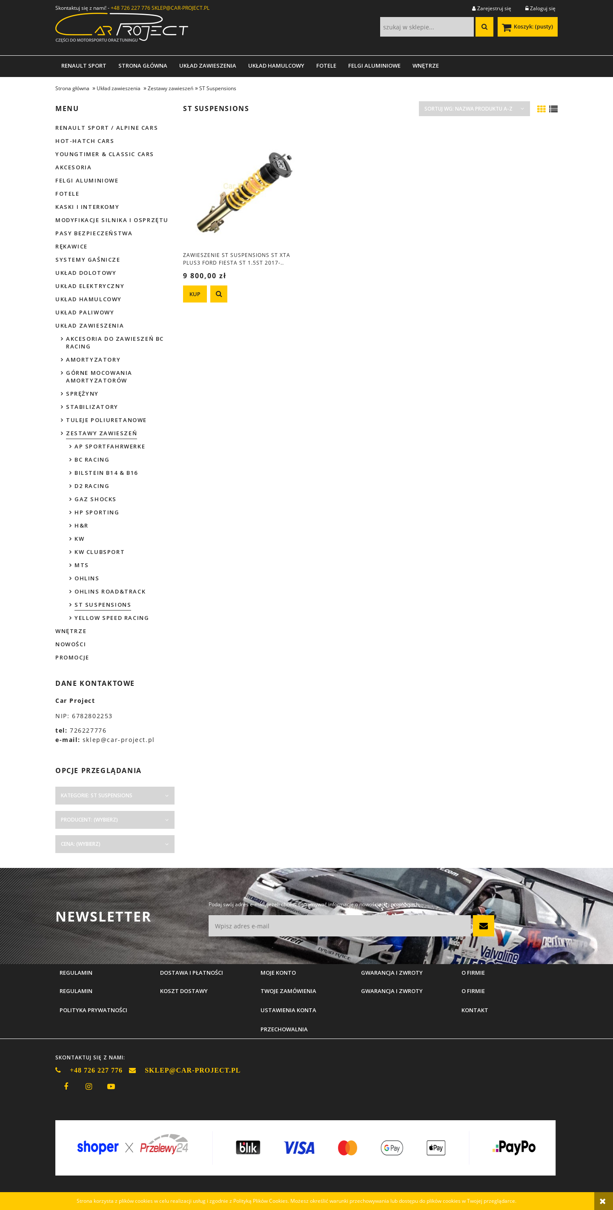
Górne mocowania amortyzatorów (99, 376)
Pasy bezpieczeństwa (93, 233)
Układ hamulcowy (88, 299)
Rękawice (71, 246)
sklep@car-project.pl (119, 740)
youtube (111, 1086)
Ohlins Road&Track (110, 591)
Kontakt (474, 1010)
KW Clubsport (99, 552)
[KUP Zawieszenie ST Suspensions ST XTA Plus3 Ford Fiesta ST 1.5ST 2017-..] (195, 293)
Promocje (72, 657)
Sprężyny (82, 393)
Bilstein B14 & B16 (106, 473)
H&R (81, 525)
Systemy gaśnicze (87, 259)
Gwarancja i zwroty (392, 991)
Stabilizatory (92, 407)
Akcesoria (73, 167)
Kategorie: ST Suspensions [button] (96, 795)
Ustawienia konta (288, 1010)
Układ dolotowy (85, 273)
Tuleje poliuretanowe (106, 420)
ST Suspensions (102, 604)
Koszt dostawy (184, 991)
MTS (81, 565)
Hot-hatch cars (84, 141)
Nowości (70, 644)
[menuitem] (83, 65)
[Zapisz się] (483, 925)
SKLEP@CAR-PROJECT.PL (180, 7)
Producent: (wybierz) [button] (89, 819)
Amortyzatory (93, 359)
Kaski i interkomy (87, 207)
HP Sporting (97, 512)
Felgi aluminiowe (87, 180)
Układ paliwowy (84, 312)
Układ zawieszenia (89, 325)
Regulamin (76, 991)
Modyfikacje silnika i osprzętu (112, 220)
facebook (66, 1086)
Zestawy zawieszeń (101, 433)
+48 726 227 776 (130, 7)
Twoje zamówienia (288, 991)
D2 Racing (91, 486)
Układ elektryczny (89, 286)
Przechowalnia (284, 1029)
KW (79, 538)
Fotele (67, 193)
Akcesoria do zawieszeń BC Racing (115, 342)
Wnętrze (70, 631)
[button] (218, 293)
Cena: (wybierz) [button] (80, 844)
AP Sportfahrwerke (109, 446)
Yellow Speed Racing (111, 618)
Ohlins (87, 578)
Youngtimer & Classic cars (104, 154)
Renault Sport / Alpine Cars (106, 127)
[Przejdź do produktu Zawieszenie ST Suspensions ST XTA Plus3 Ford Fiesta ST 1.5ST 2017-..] (242, 186)
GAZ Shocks (95, 499)
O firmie (473, 991)
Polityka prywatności (93, 1010)
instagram (88, 1086)
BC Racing (91, 459)
